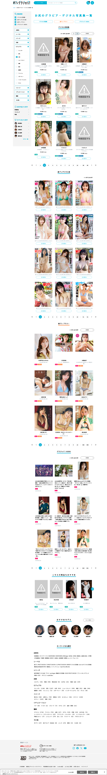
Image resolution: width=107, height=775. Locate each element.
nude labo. (50, 675)
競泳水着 (56, 682)
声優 (74, 712)
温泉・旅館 (72, 706)
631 (87, 568)
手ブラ (38, 723)
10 (77, 165)
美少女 (38, 697)
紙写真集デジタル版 (39, 673)
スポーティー (20, 76)
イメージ (18, 88)
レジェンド (51, 716)
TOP (14, 7)
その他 (17, 100)
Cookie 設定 (60, 766)
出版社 (17, 30)
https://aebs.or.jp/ (32, 758)
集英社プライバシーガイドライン (34, 766)
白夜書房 (61, 658)
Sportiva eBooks (64, 667)
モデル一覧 (25, 139)
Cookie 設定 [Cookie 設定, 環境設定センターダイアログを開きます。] (71, 772)
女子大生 (83, 712)
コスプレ (38, 682)
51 (83, 317)
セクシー (89, 697)
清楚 (37, 699)
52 (87, 317)
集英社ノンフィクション (52, 667)
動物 (70, 723)
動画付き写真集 (60, 673)
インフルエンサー (83, 714)
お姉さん (47, 697)
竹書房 (42, 658)
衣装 (17, 42)
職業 (17, 96)
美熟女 (57, 697)
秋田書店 (36, 656)
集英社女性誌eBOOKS (40, 667)
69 (87, 165)
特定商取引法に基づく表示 (49, 766)
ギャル (19, 83)
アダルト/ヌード (78, 716)
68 (83, 165)
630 (83, 568)
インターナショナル (22, 79)
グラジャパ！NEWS (22, 24)
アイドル (49, 712)
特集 (16, 114)
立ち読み (43, 75)
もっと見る (88, 620)
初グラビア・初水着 (50, 723)
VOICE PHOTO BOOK (70, 673)
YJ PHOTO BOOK (50, 664)
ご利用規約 (22, 766)
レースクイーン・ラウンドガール (45, 714)
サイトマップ (84, 766)
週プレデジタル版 (21, 19)
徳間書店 (47, 658)
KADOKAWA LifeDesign (61, 656)
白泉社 (56, 658)
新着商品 (17, 109)
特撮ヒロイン (39, 716)
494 (87, 445)
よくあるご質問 (68, 766)
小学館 (89, 656)
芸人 (60, 716)
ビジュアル (18, 46)
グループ (53, 706)
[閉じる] (104, 772)
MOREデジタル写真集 (71, 664)
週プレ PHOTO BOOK (39, 664)
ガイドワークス (43, 656)
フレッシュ (20, 73)
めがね (65, 682)
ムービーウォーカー (73, 658)
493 (83, 445)
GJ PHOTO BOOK (60, 664)
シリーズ (18, 38)
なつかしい (67, 697)
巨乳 (19, 53)
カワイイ (78, 697)
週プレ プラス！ (21, 22)
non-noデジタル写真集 (84, 664)
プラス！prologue (50, 673)
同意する (93, 772)
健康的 (19, 70)
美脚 (19, 63)
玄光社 (70, 656)
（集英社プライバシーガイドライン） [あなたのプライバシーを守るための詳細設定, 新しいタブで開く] (10, 773)
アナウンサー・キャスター (66, 714)
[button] (92, 589)
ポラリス (44, 675)
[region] (53, 772)
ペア (37, 706)
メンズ (62, 723)
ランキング (17, 112)
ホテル (62, 706)
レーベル (18, 34)
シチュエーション (20, 92)
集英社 (78, 656)
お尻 (19, 57)
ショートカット (21, 60)
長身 (19, 66)
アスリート (69, 716)
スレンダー (20, 50)
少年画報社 (37, 658)
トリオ (45, 706)
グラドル (39, 712)
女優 (58, 712)
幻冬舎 (74, 656)
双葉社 (66, 658)
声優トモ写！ (37, 675)
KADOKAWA (51, 656)
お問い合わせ (76, 766)
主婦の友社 (84, 656)
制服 (47, 682)
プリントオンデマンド (82, 673)
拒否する (82, 772)
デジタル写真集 (21, 17)
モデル (66, 712)
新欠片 (52, 658)
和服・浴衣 (75, 682)
